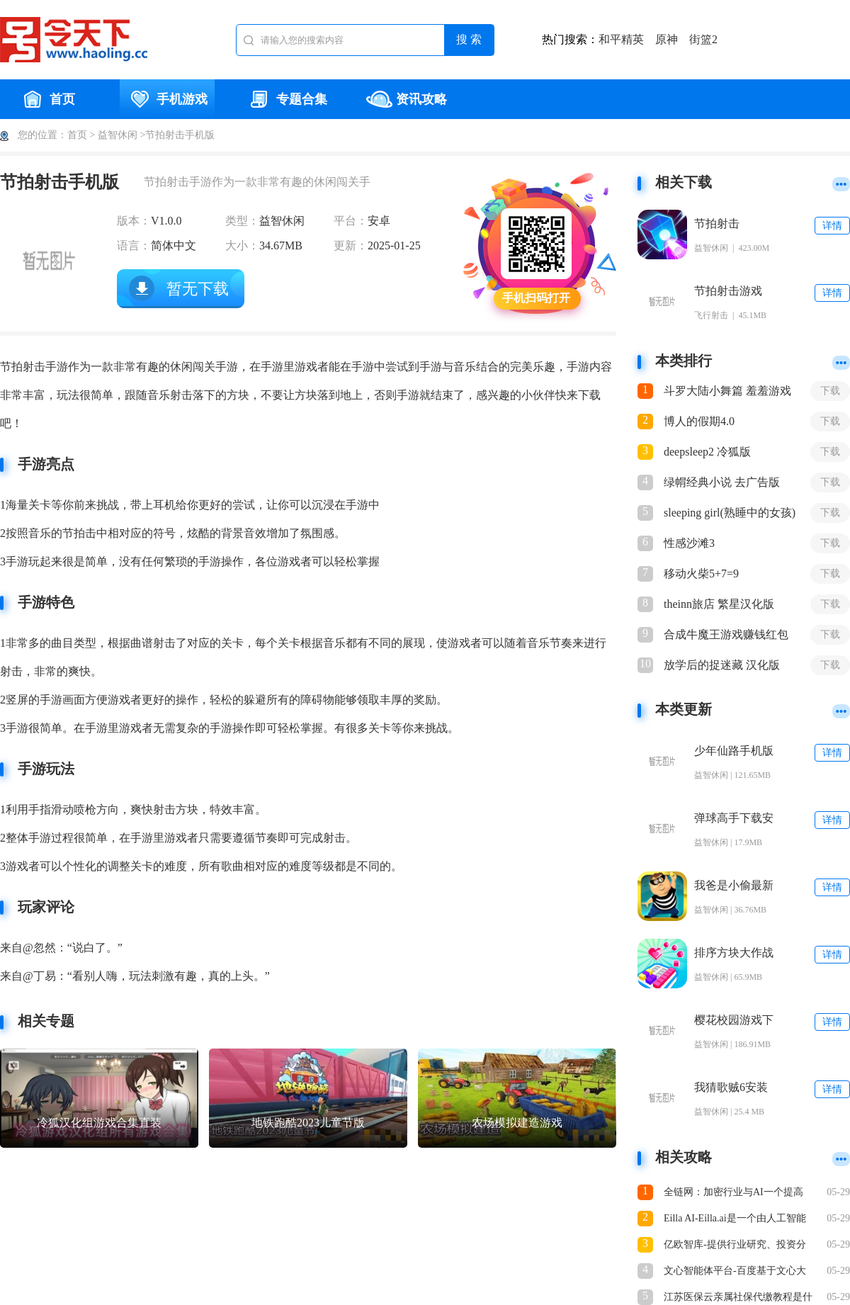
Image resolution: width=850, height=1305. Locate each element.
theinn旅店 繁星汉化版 (719, 604)
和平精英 (621, 39)
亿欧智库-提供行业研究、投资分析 (735, 1246)
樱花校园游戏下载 (734, 1020)
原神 (666, 39)
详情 (832, 225)
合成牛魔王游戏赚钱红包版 (726, 635)
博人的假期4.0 (699, 421)
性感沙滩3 (689, 543)
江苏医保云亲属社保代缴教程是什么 (738, 1298)
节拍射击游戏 (728, 291)
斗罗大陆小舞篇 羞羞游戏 (727, 391)
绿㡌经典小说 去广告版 (722, 482)
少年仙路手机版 (734, 751)
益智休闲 (117, 135)
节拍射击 (717, 224)
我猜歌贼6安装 (731, 1087)
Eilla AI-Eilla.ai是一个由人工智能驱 (735, 1219)
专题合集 (286, 99)
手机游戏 (167, 99)
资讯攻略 (406, 99)
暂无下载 (197, 289)
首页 (47, 99)
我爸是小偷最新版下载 (734, 886)
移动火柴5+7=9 (701, 573)
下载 (830, 390)
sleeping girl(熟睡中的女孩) (729, 513)
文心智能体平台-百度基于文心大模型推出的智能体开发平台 (735, 1272)
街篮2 (703, 39)
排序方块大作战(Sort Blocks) (734, 953)
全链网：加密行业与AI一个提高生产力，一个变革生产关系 (733, 1193)
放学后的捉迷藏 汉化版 (722, 665)
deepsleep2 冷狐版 (707, 452)
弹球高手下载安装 (734, 818)
